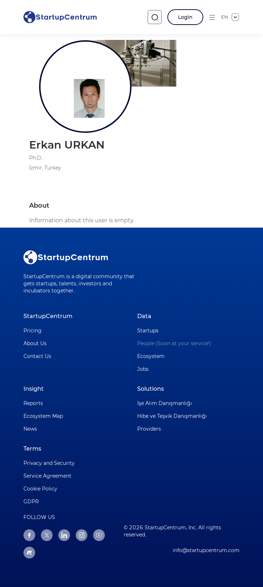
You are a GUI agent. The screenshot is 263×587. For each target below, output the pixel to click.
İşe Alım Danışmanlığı (164, 403)
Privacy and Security (49, 463)
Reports (33, 403)
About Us (35, 343)
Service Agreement (47, 476)
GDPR (31, 501)
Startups (148, 330)
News (30, 429)
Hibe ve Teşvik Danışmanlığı (172, 416)
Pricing (32, 330)
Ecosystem (151, 356)
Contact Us (37, 356)
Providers (149, 429)
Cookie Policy (40, 488)
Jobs (143, 369)
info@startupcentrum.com (206, 550)
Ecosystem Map (43, 416)
